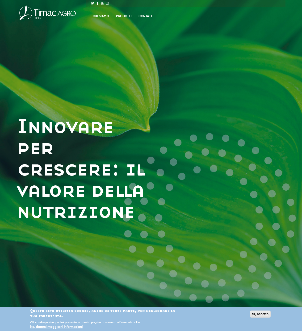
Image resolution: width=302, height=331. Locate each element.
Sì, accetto (260, 314)
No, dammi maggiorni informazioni (56, 327)
